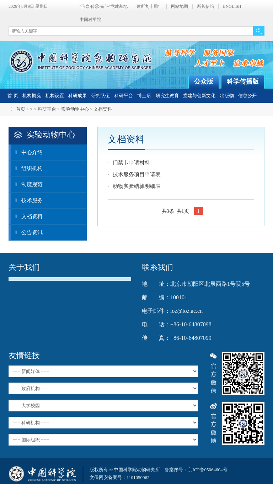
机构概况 (31, 95)
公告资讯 (27, 232)
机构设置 (55, 95)
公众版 (203, 81)
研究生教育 (167, 95)
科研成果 (77, 95)
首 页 (12, 95)
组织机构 (27, 168)
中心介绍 (27, 152)
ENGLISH (232, 6)
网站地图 (179, 6)
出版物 (227, 95)
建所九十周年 (149, 6)
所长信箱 (205, 6)
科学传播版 (243, 81)
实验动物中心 (75, 109)
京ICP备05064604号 (207, 469)
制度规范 (27, 184)
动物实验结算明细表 (137, 186)
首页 (20, 109)
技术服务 (27, 200)
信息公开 (247, 95)
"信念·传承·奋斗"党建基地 (104, 6)
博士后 (144, 95)
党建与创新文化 (199, 95)
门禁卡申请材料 (131, 162)
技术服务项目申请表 (137, 174)
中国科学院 (90, 19)
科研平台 (123, 95)
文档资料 (102, 109)
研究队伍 (100, 95)
